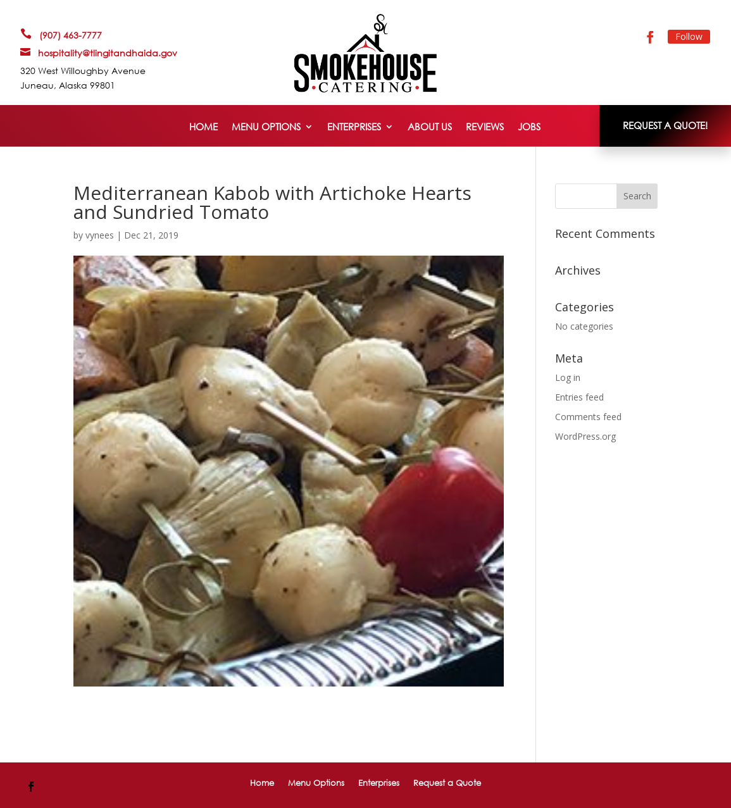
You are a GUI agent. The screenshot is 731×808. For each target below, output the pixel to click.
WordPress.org (585, 436)
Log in (567, 377)
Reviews (485, 127)
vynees (99, 235)
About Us (430, 127)
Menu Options (266, 127)
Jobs (529, 127)
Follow (689, 36)
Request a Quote (447, 783)
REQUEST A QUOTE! (665, 125)
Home (203, 127)
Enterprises (354, 127)
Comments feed (588, 417)
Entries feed (579, 397)
